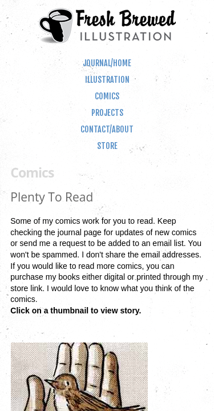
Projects (107, 113)
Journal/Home (107, 63)
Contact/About (107, 129)
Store (107, 146)
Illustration (107, 79)
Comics (107, 96)
